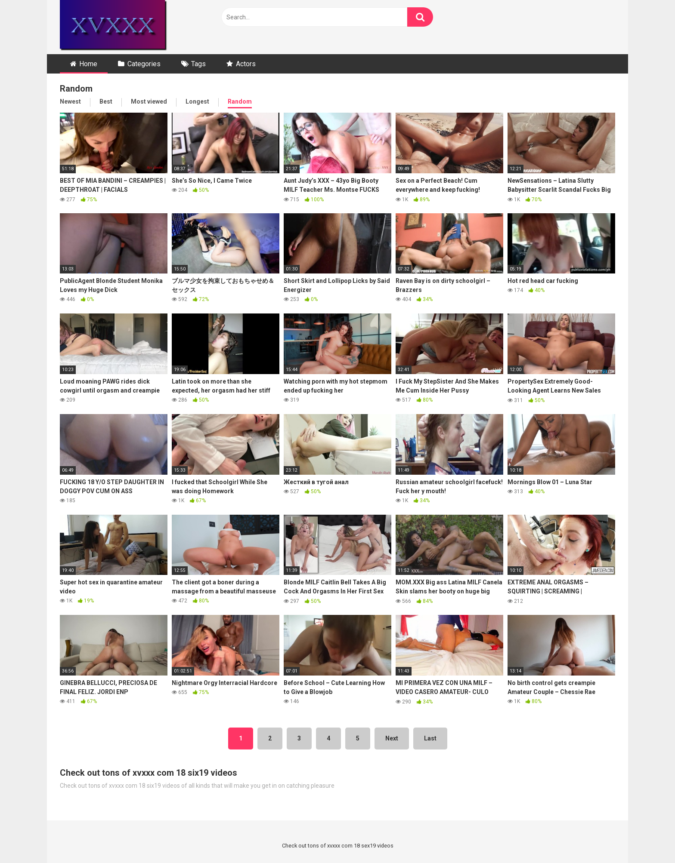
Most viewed (149, 101)
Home (88, 64)
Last (430, 738)
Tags (198, 64)
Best (105, 101)
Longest (197, 101)
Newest (70, 101)
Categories (144, 64)
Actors (246, 64)
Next (391, 738)
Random (240, 101)
